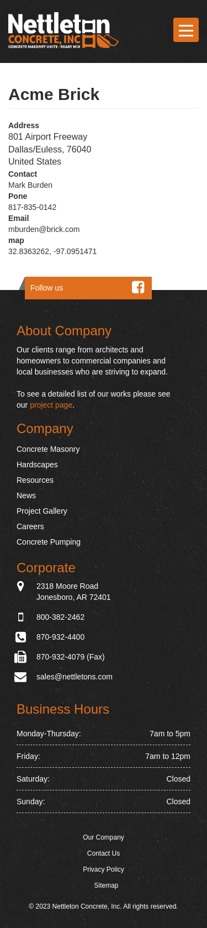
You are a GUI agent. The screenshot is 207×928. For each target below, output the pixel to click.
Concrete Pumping (49, 541)
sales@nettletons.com (74, 676)
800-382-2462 (60, 617)
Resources (35, 480)
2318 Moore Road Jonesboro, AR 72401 (73, 591)
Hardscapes (37, 464)
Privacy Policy (103, 869)
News (26, 495)
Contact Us (103, 853)
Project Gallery (42, 511)
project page (51, 404)
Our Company (103, 837)
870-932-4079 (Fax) (70, 656)
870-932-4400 (60, 636)
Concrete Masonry (48, 449)
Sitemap (106, 885)
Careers (30, 526)
